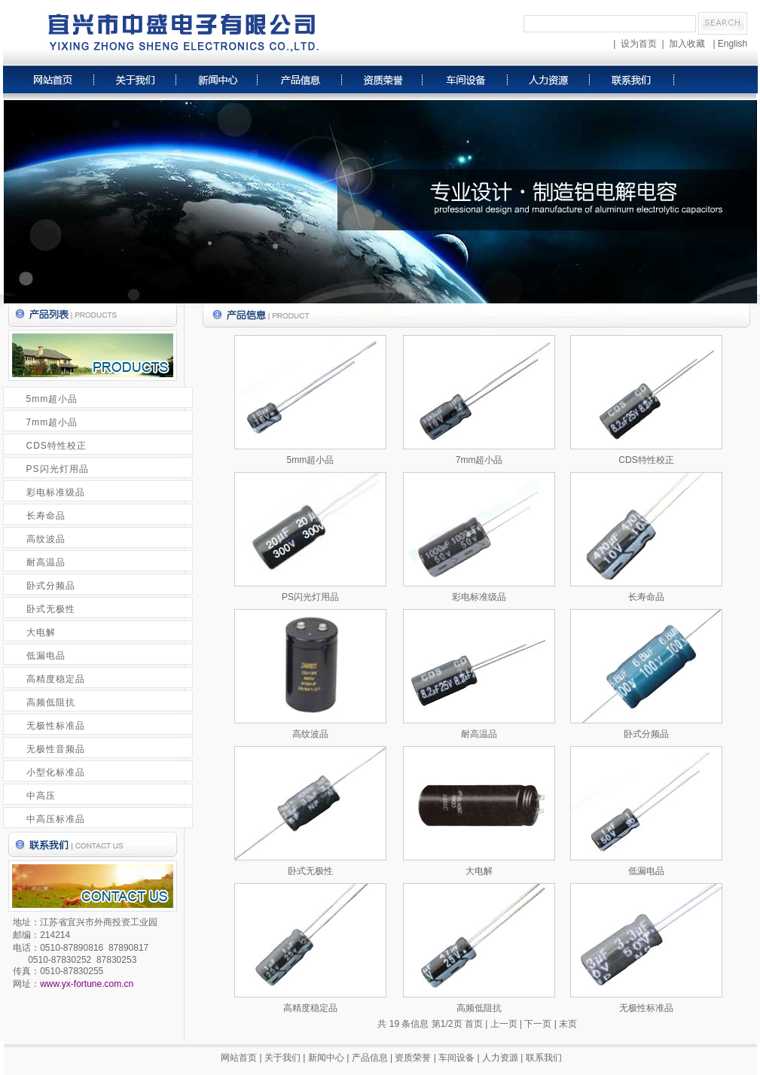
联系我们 (544, 1057)
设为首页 (639, 43)
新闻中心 (326, 1057)
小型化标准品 (55, 772)
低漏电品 (46, 655)
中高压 (41, 795)
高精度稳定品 (55, 679)
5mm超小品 (52, 399)
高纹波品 (46, 539)
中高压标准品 (55, 819)
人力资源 (500, 1057)
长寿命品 (46, 515)
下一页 (537, 1024)
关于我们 (282, 1057)
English (732, 43)
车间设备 (456, 1057)
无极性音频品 (55, 749)
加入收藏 (687, 43)
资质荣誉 (413, 1057)
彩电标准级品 (55, 492)
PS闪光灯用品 (57, 469)
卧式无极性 (50, 609)
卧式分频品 (50, 585)
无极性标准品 (55, 725)
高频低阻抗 (50, 702)
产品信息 (370, 1057)
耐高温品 (46, 562)
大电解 (41, 632)
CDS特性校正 (56, 445)
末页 (568, 1024)
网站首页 (239, 1057)
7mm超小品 (52, 422)
